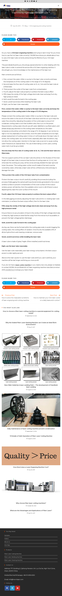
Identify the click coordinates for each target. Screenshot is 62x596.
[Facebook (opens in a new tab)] (25, 1)
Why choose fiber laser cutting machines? (31, 503)
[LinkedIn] (12, 588)
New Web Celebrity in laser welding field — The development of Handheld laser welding (31, 386)
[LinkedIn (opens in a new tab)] (32, 1)
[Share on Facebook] (23, 39)
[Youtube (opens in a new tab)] (34, 1)
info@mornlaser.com (16, 579)
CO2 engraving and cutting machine (40, 26)
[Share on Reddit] (31, 44)
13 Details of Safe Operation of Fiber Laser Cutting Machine (31, 436)
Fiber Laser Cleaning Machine (13, 560)
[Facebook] (7, 588)
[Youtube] (17, 588)
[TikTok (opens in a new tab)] (36, 1)
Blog (26, 26)
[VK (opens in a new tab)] (27, 1)
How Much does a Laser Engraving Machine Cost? (31, 467)
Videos (6, 538)
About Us (7, 541)
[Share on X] (9, 39)
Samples (7, 535)
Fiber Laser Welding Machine (13, 557)
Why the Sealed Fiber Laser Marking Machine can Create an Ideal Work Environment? (31, 323)
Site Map (7, 545)
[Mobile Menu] (58, 5)
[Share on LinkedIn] (53, 39)
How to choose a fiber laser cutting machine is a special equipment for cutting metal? (31, 312)
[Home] (3, 17)
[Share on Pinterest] (38, 39)
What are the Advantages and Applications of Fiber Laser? (31, 510)
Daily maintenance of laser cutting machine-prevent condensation (31, 429)
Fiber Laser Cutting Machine (13, 553)
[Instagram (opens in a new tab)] (30, 1)
